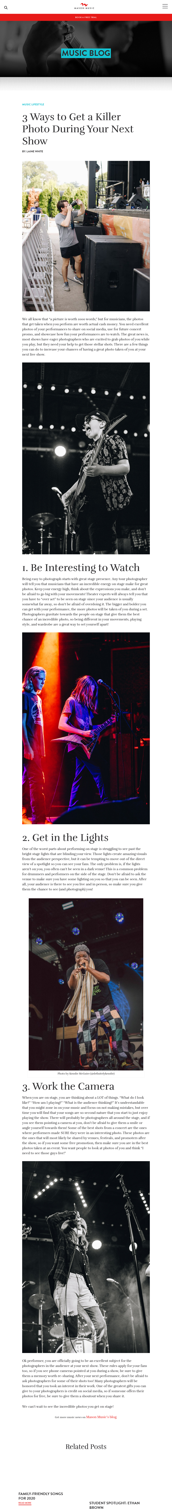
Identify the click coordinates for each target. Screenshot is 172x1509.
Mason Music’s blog (101, 1417)
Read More (24, 1503)
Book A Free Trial (86, 17)
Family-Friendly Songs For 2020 (40, 1496)
